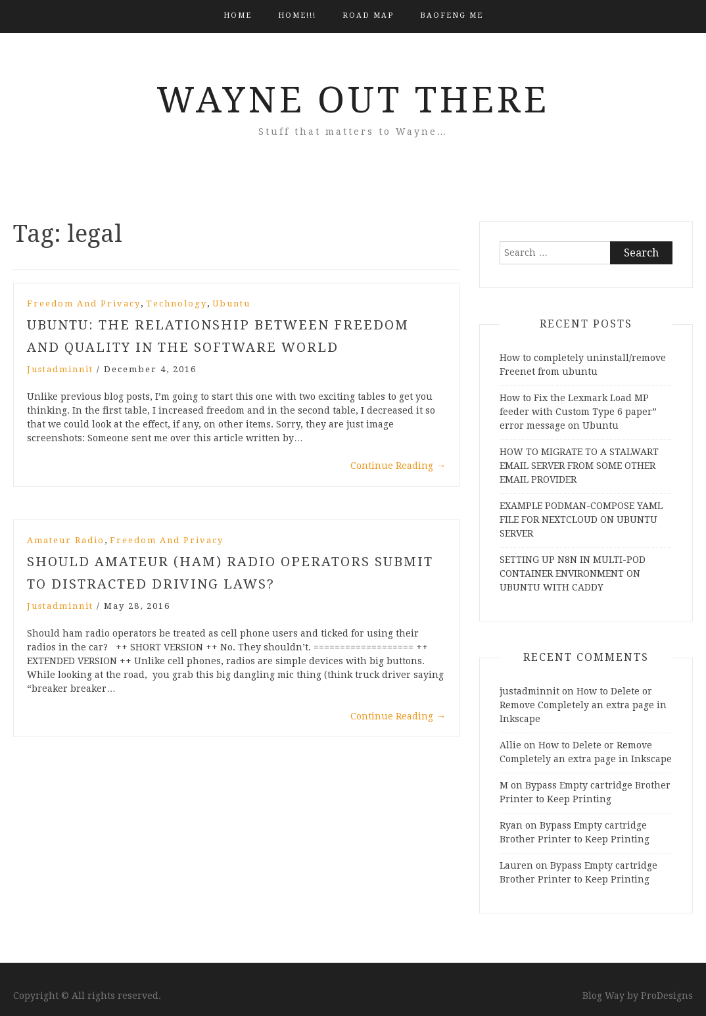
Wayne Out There (353, 100)
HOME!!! (297, 15)
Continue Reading (398, 465)
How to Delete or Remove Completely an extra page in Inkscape (583, 705)
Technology (176, 303)
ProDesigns (667, 995)
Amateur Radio (66, 540)
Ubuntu (231, 303)
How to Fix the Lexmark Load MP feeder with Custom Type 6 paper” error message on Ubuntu (578, 412)
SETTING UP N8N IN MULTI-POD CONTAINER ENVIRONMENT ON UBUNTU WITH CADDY (573, 573)
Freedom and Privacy (84, 303)
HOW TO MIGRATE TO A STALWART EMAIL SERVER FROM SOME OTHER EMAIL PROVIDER (579, 466)
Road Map (368, 15)
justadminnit (60, 369)
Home (238, 15)
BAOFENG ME (451, 15)
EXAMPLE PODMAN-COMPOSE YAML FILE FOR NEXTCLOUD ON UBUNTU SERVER (581, 519)
